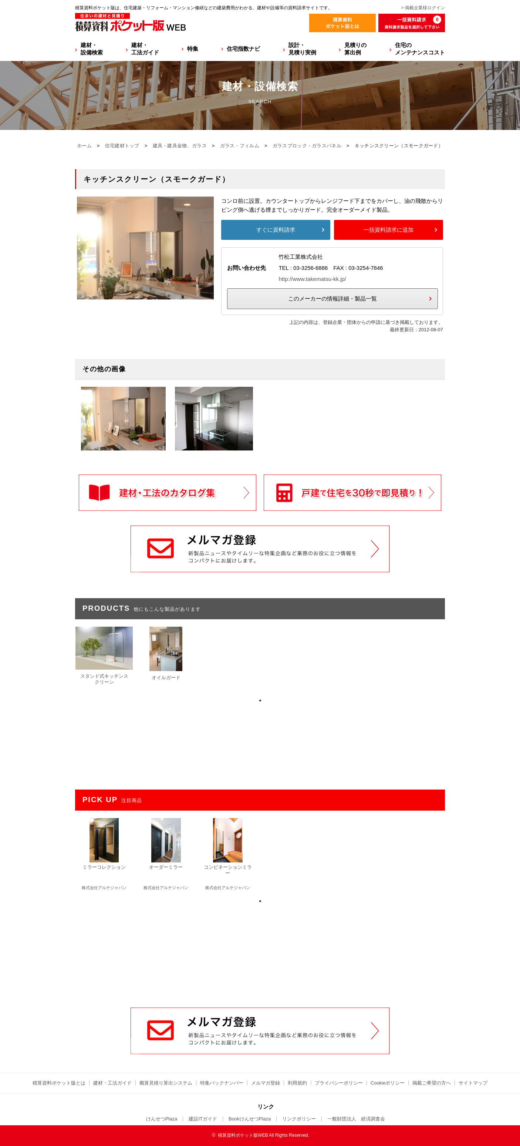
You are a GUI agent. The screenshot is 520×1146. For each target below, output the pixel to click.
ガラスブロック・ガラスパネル (307, 145)
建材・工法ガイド (145, 49)
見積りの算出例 (355, 49)
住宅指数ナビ (243, 49)
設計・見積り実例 (302, 49)
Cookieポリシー (388, 1083)
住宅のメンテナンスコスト (420, 49)
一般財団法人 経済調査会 (356, 1119)
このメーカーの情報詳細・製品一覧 (332, 298)
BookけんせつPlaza (250, 1119)
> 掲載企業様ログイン (423, 7)
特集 (192, 49)
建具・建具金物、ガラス (180, 145)
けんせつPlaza (162, 1119)
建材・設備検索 (92, 49)
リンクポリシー (299, 1119)
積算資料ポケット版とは (59, 1083)
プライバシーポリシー (339, 1083)
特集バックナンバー (221, 1083)
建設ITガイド (203, 1119)
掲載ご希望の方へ (431, 1083)
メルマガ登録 (265, 1083)
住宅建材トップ (122, 145)
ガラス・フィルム (239, 145)
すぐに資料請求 (275, 230)
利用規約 (297, 1083)
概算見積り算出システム (165, 1083)
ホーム (84, 145)
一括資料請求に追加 (388, 230)
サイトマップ (473, 1083)
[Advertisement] (260, 951)
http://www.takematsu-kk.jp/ (312, 279)
